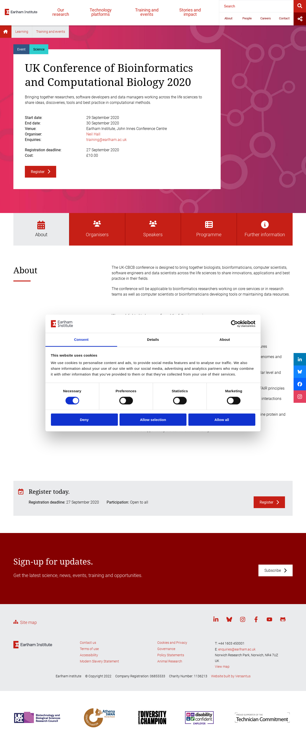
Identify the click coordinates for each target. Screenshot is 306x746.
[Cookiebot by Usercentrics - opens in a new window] (234, 323)
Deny (84, 420)
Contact (284, 18)
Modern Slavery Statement (99, 661)
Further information (265, 229)
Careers (265, 18)
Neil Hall (93, 134)
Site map (28, 622)
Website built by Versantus (231, 676)
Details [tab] (153, 339)
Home (5, 31)
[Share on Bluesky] (300, 371)
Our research (60, 12)
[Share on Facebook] (300, 384)
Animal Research (169, 661)
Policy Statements (170, 655)
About (228, 18)
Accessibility (89, 655)
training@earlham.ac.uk (106, 139)
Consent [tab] (81, 339)
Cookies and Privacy (172, 642)
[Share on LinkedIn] (300, 359)
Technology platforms (101, 12)
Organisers (97, 229)
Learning (21, 32)
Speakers (153, 229)
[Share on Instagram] (300, 396)
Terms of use (89, 649)
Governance (166, 649)
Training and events (146, 12)
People (247, 18)
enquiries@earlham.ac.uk (237, 649)
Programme (208, 229)
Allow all (221, 420)
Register (37, 171)
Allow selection (153, 420)
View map (222, 666)
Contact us (88, 642)
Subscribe (272, 570)
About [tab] (224, 339)
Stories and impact (190, 12)
